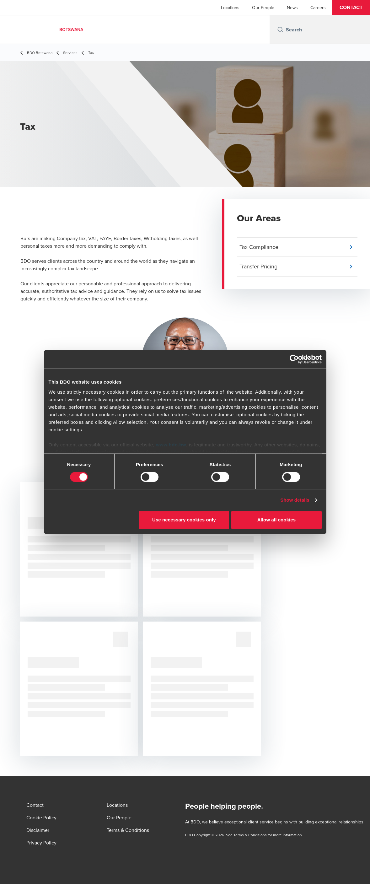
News (292, 7)
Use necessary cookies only (184, 520)
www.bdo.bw (171, 444)
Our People (263, 7)
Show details (294, 500)
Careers (318, 7)
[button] (351, 7)
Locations (230, 7)
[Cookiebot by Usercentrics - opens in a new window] (294, 359)
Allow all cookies (276, 520)
